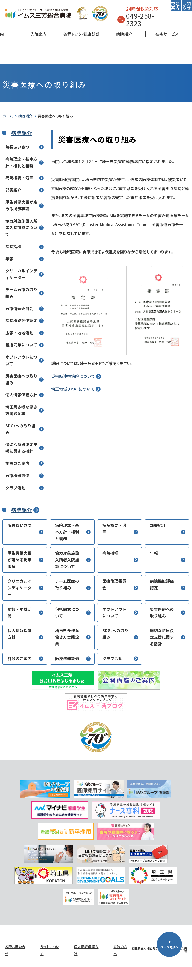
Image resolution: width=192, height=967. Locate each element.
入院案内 (39, 34)
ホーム (7, 115)
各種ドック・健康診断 (82, 34)
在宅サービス (167, 34)
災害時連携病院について (73, 376)
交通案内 (175, 6)
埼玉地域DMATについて (73, 389)
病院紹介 (124, 34)
